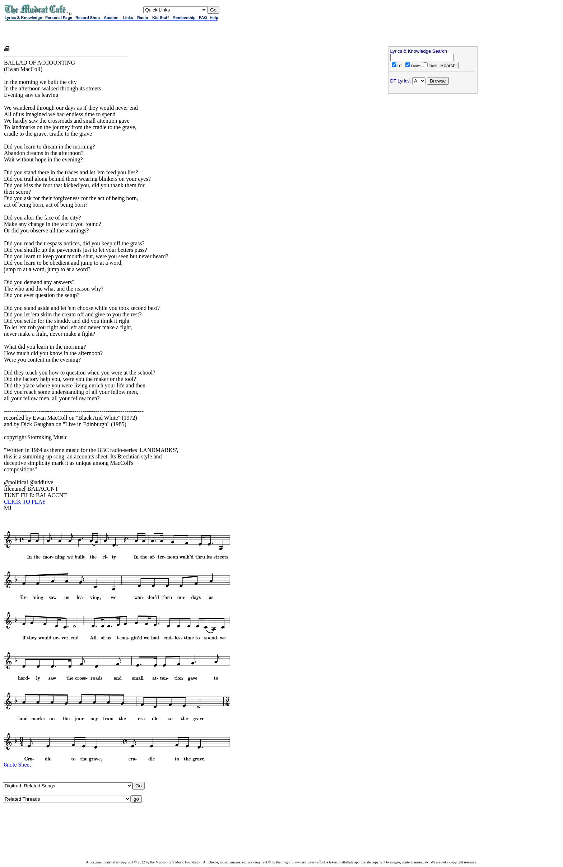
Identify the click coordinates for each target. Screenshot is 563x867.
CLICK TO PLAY (25, 502)
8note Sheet (17, 765)
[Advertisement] (88, 33)
